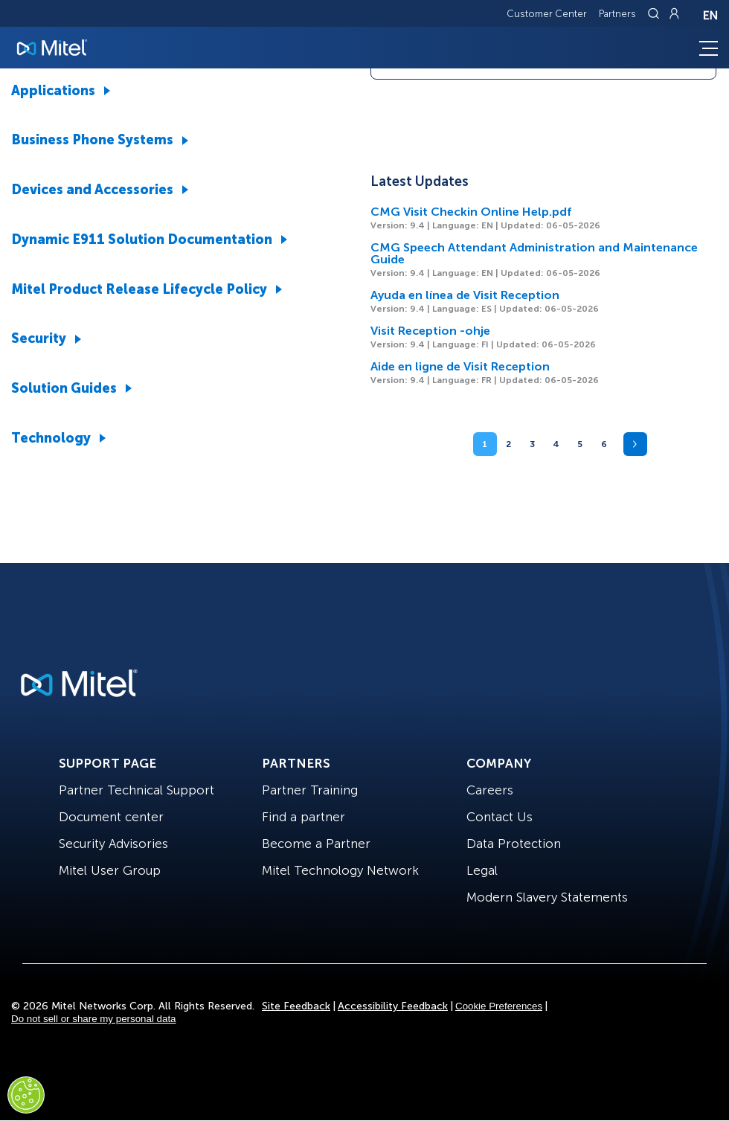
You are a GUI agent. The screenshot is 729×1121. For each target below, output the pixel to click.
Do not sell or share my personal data (93, 1018)
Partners (617, 13)
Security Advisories (113, 843)
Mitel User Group (110, 870)
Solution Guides (64, 388)
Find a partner (303, 816)
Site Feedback (296, 1006)
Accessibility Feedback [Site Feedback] (393, 1006)
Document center (111, 816)
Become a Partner (316, 843)
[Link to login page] (674, 13)
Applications (53, 91)
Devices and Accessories (92, 190)
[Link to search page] (655, 13)
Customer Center (547, 13)
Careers (489, 790)
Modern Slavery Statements (547, 897)
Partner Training (310, 790)
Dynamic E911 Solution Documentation (141, 239)
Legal (482, 870)
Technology (51, 438)
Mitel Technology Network (340, 870)
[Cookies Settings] (26, 1095)
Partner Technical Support (136, 790)
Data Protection (513, 843)
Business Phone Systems (92, 140)
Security (38, 338)
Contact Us (499, 816)
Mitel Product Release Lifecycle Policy (139, 289)
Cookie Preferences (498, 1006)
